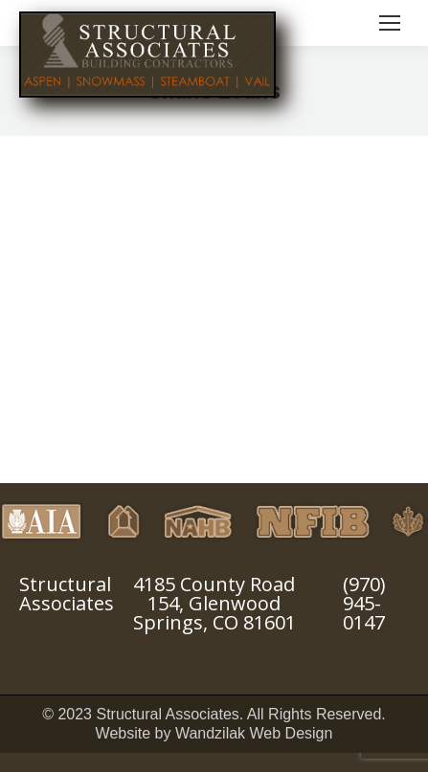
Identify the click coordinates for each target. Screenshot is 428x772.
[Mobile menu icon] (390, 23)
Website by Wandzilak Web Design (214, 733)
